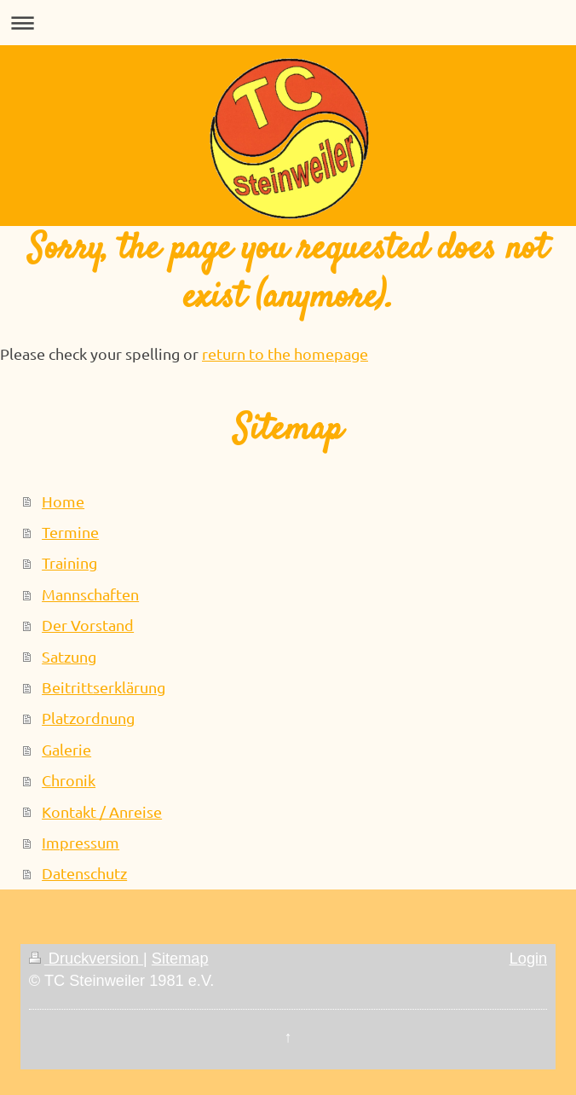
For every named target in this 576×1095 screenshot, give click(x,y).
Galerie (66, 749)
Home (63, 501)
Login (529, 958)
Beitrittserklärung (103, 687)
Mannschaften (90, 594)
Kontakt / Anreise (102, 811)
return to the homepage (285, 353)
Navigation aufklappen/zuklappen (288, 22)
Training (69, 562)
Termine (70, 532)
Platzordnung (88, 718)
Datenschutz (84, 873)
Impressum (80, 842)
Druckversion (86, 958)
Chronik (68, 780)
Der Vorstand (88, 625)
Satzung (69, 656)
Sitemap (180, 958)
